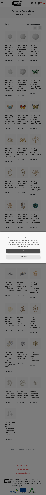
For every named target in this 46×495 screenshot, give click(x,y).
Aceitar (23, 251)
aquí (26, 246)
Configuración (23, 256)
